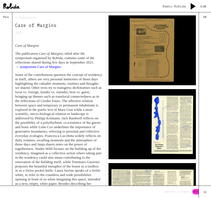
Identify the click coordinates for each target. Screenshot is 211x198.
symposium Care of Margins (40, 67)
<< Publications (25, 17)
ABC (205, 16)
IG (205, 192)
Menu (6, 16)
